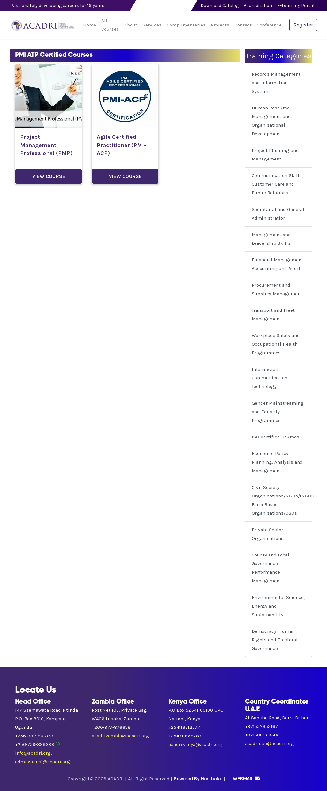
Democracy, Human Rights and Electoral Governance (275, 639)
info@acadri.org (33, 753)
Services (152, 25)
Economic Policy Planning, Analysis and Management (277, 462)
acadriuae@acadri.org (269, 743)
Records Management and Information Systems (276, 82)
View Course (48, 176)
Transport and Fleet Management (273, 314)
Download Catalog (220, 5)
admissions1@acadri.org (42, 762)
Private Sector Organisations (268, 534)
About (130, 25)
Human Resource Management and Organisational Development (271, 121)
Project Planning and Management (275, 154)
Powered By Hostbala (197, 778)
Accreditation (258, 5)
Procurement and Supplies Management (277, 289)
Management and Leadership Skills (271, 239)
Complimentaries (186, 25)
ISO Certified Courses (275, 437)
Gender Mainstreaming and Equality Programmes (278, 411)
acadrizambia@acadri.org (120, 736)
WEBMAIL (246, 778)
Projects (220, 25)
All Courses (110, 25)
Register (303, 25)
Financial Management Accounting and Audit (277, 264)
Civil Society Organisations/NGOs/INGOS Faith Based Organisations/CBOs (282, 500)
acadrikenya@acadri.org (195, 744)
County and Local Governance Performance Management (270, 568)
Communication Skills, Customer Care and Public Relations (277, 184)
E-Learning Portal (295, 5)
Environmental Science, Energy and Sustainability (278, 605)
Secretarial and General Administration (278, 213)
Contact (243, 25)
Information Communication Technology (269, 377)
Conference (269, 25)
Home (89, 25)
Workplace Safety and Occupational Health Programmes (276, 343)
